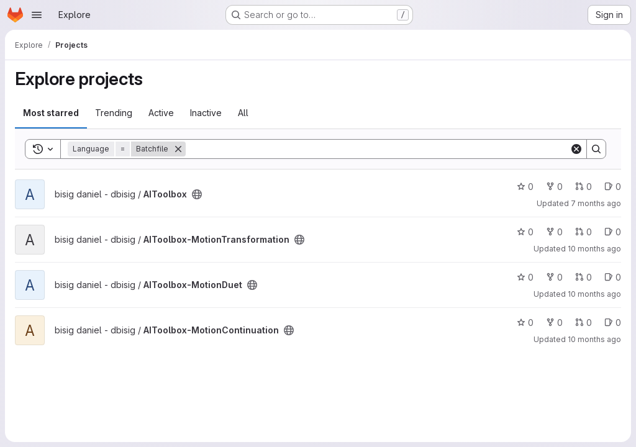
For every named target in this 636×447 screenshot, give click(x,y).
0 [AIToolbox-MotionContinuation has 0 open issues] (612, 322)
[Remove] (178, 149)
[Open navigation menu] (37, 15)
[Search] (377, 149)
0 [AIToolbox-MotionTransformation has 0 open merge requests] (583, 232)
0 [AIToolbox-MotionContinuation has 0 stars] (525, 322)
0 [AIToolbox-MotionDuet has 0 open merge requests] (583, 277)
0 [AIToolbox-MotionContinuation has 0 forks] (554, 322)
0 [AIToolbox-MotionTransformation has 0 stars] (525, 232)
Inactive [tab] (206, 112)
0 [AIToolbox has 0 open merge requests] (583, 186)
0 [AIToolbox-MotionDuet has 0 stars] (525, 277)
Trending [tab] (113, 112)
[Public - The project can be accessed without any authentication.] (197, 194)
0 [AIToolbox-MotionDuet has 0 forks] (554, 277)
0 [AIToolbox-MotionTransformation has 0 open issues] (612, 232)
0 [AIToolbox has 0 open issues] (612, 186)
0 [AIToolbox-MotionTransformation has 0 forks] (554, 232)
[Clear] (576, 149)
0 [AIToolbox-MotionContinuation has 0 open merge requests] (583, 322)
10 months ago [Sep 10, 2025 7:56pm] (594, 339)
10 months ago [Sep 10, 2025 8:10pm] (594, 248)
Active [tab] (161, 112)
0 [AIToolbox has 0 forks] (554, 186)
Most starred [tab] (51, 112)
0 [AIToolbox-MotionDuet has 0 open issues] (612, 277)
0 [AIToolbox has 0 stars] (525, 186)
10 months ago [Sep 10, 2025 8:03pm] (594, 294)
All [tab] (243, 112)
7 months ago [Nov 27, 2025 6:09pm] (596, 203)
